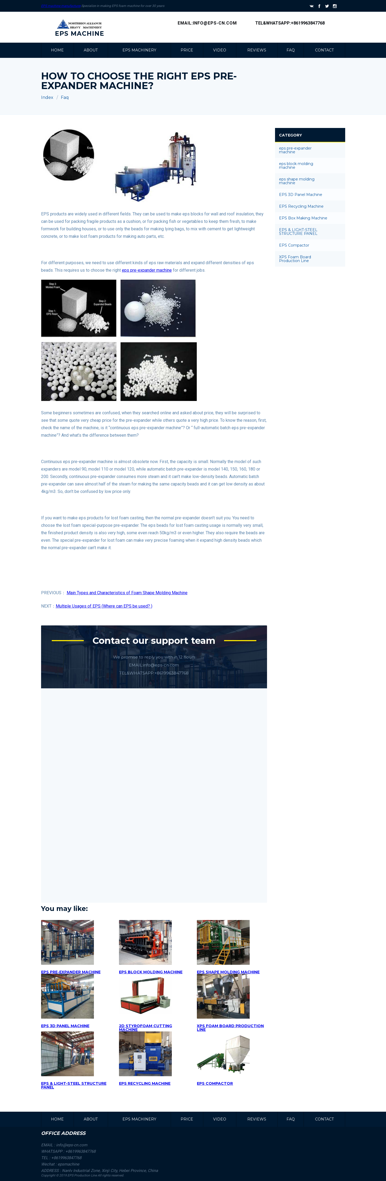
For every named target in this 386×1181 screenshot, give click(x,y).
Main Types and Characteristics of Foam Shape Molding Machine (127, 592)
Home (57, 50)
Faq (65, 97)
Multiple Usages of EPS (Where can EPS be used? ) (104, 606)
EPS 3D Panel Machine (65, 1025)
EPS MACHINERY (139, 50)
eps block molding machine (150, 972)
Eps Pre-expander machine (71, 972)
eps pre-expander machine (147, 270)
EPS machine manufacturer (61, 6)
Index (47, 97)
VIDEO (219, 50)
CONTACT (324, 50)
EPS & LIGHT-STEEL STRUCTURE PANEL (73, 1085)
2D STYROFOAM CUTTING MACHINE (145, 1027)
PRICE (187, 50)
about (91, 50)
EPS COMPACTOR (215, 1083)
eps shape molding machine (228, 972)
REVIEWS (256, 50)
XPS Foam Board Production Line (230, 1027)
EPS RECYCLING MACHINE (144, 1083)
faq (290, 50)
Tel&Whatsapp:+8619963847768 (290, 23)
